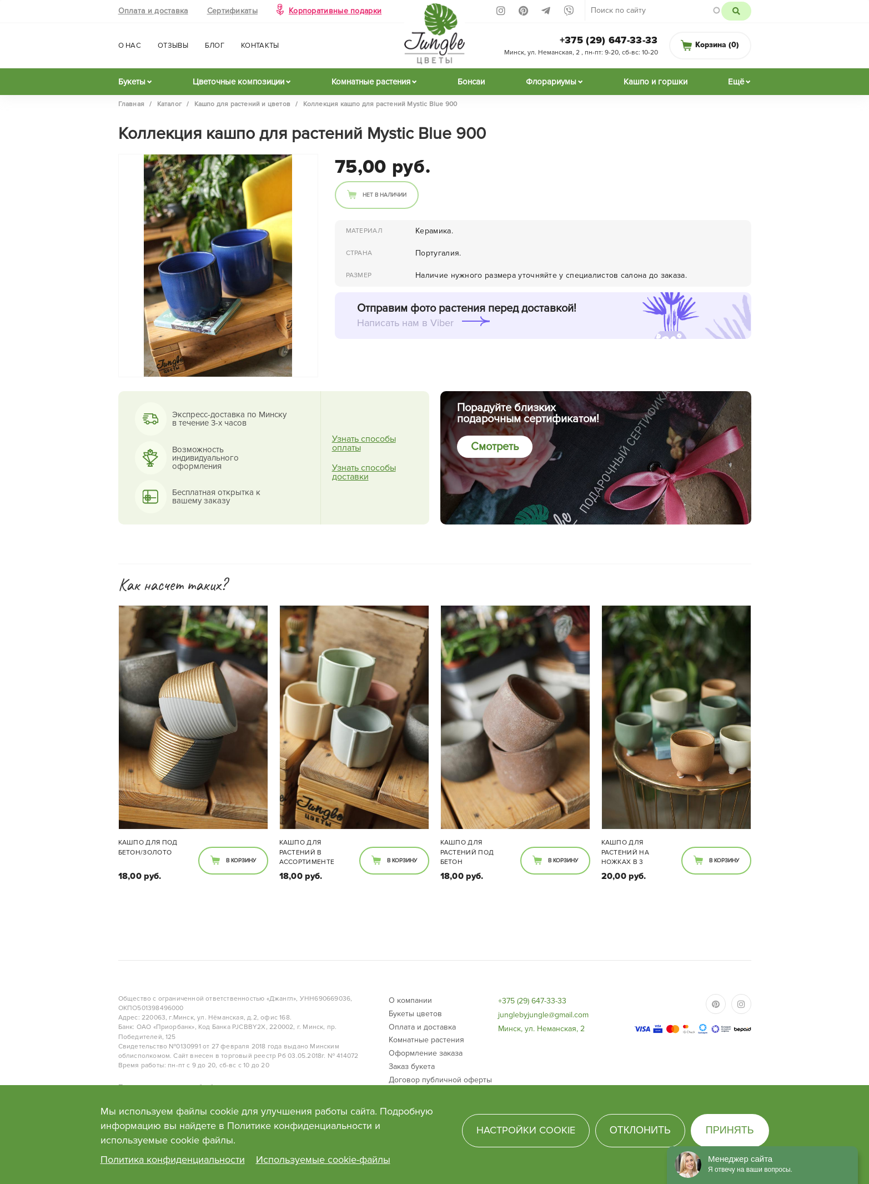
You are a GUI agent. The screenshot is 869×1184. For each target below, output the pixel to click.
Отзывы (173, 45)
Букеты (131, 82)
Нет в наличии (384, 195)
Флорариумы (551, 82)
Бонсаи (471, 82)
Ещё (736, 82)
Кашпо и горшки (655, 82)
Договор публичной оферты (440, 1080)
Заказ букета (412, 1066)
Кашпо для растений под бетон (467, 852)
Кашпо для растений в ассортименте (307, 852)
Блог (214, 45)
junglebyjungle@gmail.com (543, 1015)
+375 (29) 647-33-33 (609, 40)
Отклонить (640, 1130)
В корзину (241, 860)
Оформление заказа (426, 1053)
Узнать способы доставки (364, 472)
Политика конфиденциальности (173, 1159)
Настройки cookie (525, 1130)
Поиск (736, 11)
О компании (410, 1000)
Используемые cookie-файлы (323, 1159)
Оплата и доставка (153, 11)
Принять (730, 1130)
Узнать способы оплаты (364, 443)
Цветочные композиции (238, 82)
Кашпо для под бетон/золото (148, 847)
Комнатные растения (370, 82)
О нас (130, 45)
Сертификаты (232, 11)
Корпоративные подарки (335, 11)
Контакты (260, 45)
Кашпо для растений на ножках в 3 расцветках (625, 852)
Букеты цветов (415, 1013)
